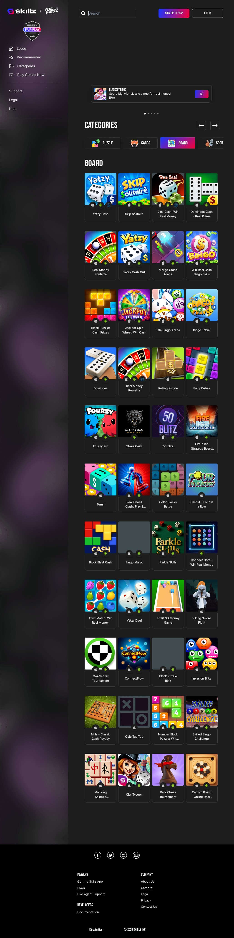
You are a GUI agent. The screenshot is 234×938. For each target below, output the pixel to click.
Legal (13, 100)
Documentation (88, 912)
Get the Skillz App (90, 881)
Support (15, 91)
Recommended (29, 57)
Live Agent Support (91, 894)
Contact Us (149, 906)
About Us (147, 881)
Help (13, 109)
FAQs (81, 888)
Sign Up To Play (174, 13)
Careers (146, 888)
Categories (26, 66)
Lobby (22, 48)
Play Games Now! (31, 75)
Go (201, 94)
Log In (207, 13)
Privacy (146, 900)
